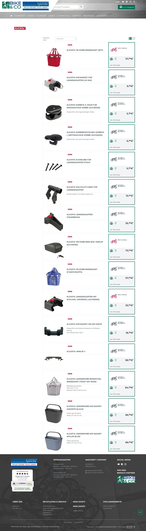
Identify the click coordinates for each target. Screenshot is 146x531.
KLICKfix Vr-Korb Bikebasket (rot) (85, 50)
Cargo (52, 16)
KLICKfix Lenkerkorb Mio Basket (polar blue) (84, 435)
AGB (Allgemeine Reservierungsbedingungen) (53, 507)
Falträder (41, 16)
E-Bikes (30, 16)
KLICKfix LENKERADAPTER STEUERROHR (80, 215)
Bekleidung (88, 16)
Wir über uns (17, 508)
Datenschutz (47, 514)
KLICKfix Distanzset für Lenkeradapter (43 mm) (79, 78)
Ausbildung (107, 508)
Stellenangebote (109, 506)
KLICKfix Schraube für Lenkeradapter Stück (79, 161)
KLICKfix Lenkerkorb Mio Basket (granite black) (84, 407)
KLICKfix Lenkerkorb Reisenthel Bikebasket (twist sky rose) (84, 380)
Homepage (68, 522)
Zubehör (76, 16)
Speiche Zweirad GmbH (108, 527)
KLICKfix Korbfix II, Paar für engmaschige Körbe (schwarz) (83, 106)
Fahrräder (19, 16)
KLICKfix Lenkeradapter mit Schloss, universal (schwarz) (83, 298)
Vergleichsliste (78, 510)
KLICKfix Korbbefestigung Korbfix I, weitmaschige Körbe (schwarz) (85, 133)
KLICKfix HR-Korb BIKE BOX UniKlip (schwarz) (85, 243)
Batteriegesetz (48, 510)
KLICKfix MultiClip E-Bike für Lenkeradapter (82, 188)
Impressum (47, 512)
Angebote (101, 16)
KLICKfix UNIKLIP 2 (76, 351)
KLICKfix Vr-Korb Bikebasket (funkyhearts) (82, 270)
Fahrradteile (63, 16)
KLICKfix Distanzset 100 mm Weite (84, 324)
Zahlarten (16, 506)
